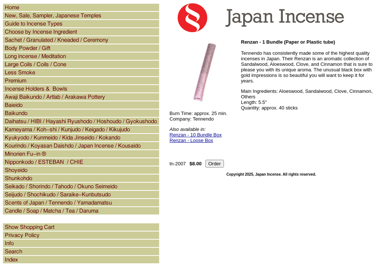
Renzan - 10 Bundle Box (196, 135)
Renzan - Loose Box (191, 140)
